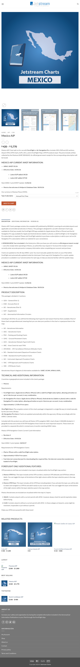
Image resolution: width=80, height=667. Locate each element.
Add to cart (8, 203)
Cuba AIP (4, 549)
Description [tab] (5, 221)
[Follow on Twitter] (10, 622)
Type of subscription (7, 196)
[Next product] (3, 142)
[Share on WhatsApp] (3, 209)
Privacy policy (6, 650)
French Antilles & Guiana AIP (63, 549)
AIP (9, 132)
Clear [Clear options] (77, 192)
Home (3, 132)
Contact (4, 646)
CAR (13, 132)
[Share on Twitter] (10, 209)
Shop (3, 638)
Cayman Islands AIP (34, 549)
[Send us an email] (14, 622)
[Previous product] (7, 142)
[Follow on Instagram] (6, 622)
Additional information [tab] (20, 221)
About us (4, 642)
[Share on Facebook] (6, 209)
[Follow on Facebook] (3, 622)
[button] (2, 4)
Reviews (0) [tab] (34, 221)
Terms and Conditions (8, 653)
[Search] (78, 4)
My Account (5, 634)
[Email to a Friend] (14, 209)
